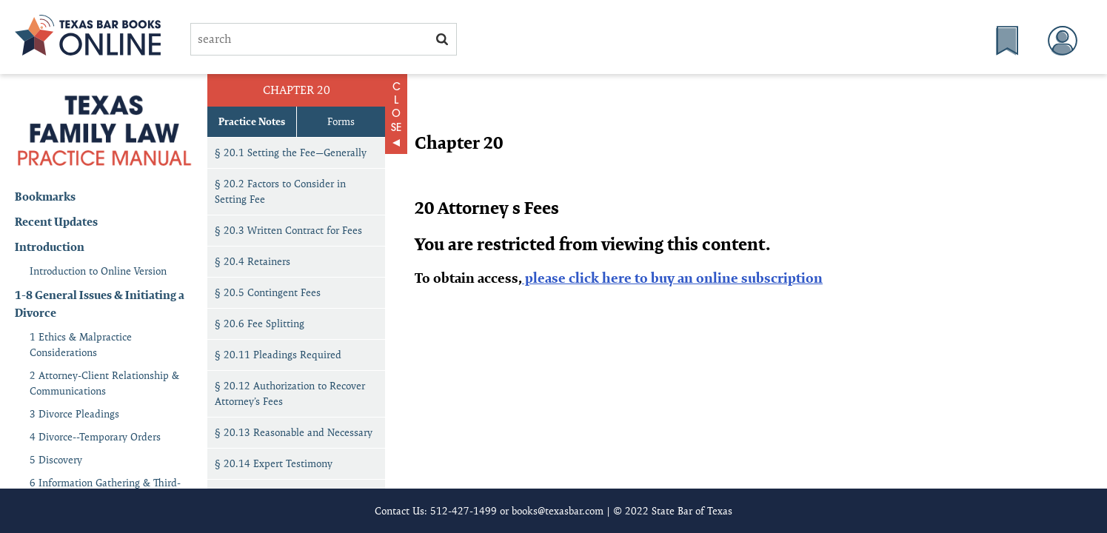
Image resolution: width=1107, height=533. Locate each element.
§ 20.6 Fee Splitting (259, 323)
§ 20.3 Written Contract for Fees (288, 230)
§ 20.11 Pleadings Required (278, 354)
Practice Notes (251, 121)
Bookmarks (45, 197)
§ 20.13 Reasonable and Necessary (293, 432)
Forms (341, 121)
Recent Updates (56, 222)
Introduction (49, 247)
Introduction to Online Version (98, 271)
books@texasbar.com (557, 510)
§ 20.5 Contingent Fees (268, 292)
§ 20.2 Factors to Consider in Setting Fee (280, 191)
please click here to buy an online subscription (672, 277)
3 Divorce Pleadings (74, 413)
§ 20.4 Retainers (252, 261)
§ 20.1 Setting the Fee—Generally (291, 152)
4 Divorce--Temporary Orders (95, 436)
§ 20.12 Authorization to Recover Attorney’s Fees (290, 393)
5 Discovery (56, 459)
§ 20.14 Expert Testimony (273, 463)
